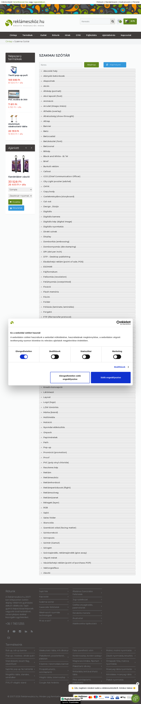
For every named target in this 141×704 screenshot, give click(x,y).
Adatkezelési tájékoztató (87, 623)
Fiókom (100, 2)
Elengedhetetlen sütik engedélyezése (70, 377)
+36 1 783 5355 (15, 623)
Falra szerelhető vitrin (87, 650)
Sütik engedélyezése (111, 377)
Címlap (13, 35)
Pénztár (136, 2)
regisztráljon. (39, 2)
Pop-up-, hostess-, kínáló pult (20, 655)
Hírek (67, 35)
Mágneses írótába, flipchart (87, 661)
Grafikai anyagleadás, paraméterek (87, 606)
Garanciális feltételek (54, 607)
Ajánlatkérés (108, 35)
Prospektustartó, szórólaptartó (54, 670)
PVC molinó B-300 (18, 99)
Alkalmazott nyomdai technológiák (54, 614)
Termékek (28, 35)
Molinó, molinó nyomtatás (121, 650)
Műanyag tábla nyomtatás (121, 669)
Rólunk (55, 35)
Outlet (43, 35)
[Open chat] (135, 698)
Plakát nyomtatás (121, 679)
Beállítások (119, 367)
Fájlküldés (91, 35)
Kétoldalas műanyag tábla (121, 674)
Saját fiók (54, 591)
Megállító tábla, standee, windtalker (20, 676)
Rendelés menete (87, 613)
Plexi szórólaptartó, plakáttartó (87, 681)
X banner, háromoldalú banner (54, 664)
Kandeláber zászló (19, 176)
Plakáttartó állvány (87, 666)
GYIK (78, 35)
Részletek (16, 208)
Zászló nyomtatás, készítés (121, 655)
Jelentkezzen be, (20, 2)
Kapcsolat (126, 35)
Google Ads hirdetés (54, 682)
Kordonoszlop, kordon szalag (87, 655)
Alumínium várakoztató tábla (17, 125)
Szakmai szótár (54, 602)
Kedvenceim (125, 2)
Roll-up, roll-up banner (20, 650)
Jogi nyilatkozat (87, 599)
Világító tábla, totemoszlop (54, 677)
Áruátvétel (87, 618)
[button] (120, 21)
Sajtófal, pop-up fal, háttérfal (20, 669)
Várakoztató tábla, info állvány (54, 650)
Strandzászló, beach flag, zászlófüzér (20, 662)
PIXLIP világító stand (20, 682)
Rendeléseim (111, 2)
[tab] (87, 71)
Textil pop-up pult (18, 75)
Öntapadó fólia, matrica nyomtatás (121, 662)
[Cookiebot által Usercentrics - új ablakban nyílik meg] (118, 323)
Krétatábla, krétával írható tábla (87, 673)
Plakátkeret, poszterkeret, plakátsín (54, 657)
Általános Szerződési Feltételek (87, 593)
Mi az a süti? (54, 620)
